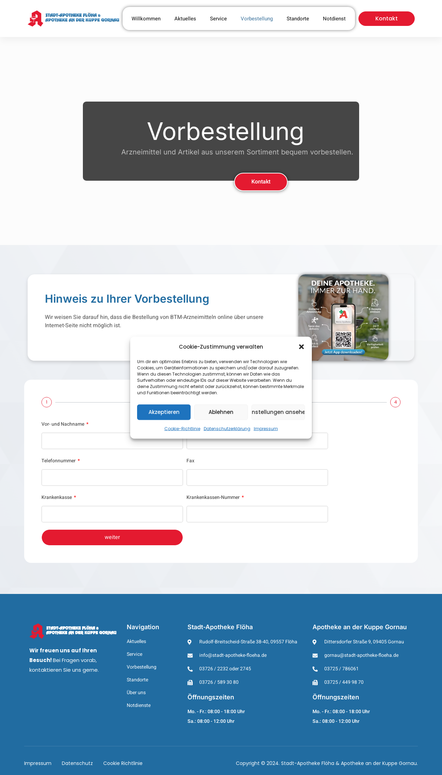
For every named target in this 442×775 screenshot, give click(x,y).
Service (218, 18)
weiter (112, 537)
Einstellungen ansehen (278, 412)
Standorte (298, 18)
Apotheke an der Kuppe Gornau (360, 627)
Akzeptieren (164, 412)
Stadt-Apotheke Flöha (220, 627)
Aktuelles (185, 18)
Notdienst (334, 18)
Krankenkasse (57, 497)
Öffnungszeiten (211, 697)
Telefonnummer (59, 460)
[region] (221, 141)
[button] (301, 346)
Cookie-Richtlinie (182, 428)
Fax (190, 460)
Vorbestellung (257, 18)
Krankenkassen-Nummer (213, 497)
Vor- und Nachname (63, 424)
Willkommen (146, 18)
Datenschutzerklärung (227, 428)
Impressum (266, 428)
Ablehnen (221, 412)
